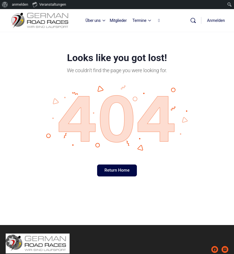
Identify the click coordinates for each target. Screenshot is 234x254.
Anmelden (216, 20)
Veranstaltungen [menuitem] (49, 4)
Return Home (117, 170)
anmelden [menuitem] (20, 4)
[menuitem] (5, 4)
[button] (12, 241)
